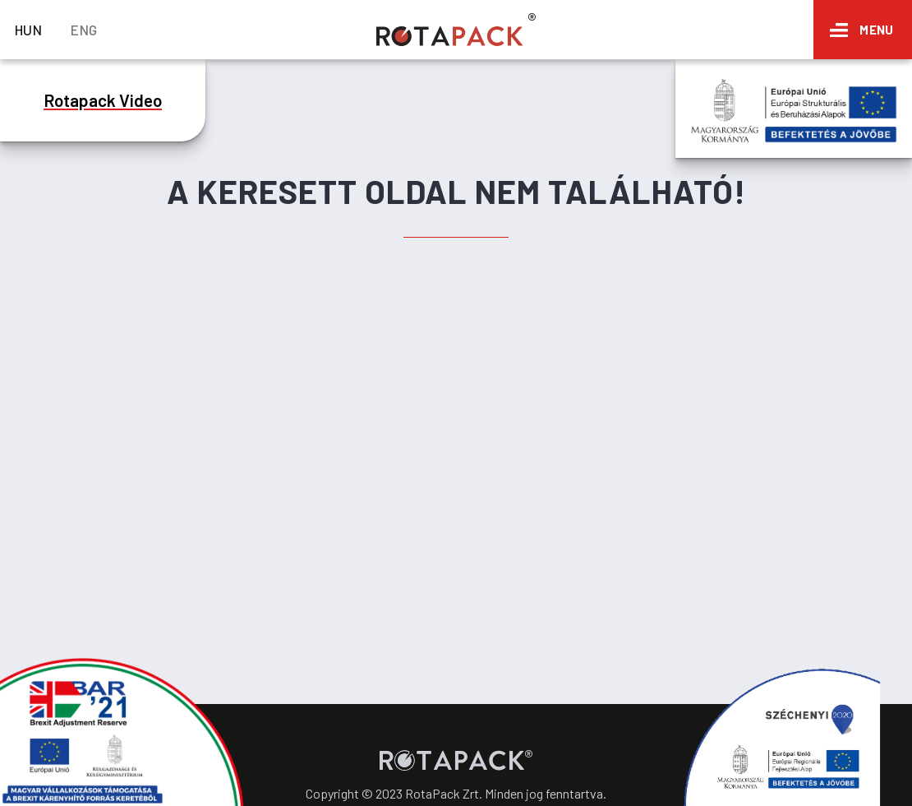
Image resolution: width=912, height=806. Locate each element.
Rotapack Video (103, 100)
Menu (876, 29)
